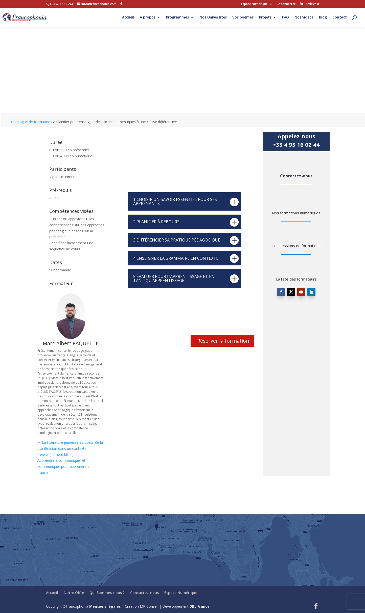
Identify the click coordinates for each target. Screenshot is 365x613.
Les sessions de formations (296, 245)
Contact (339, 17)
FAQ (285, 17)
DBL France (200, 606)
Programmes (177, 17)
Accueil (128, 17)
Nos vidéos (303, 17)
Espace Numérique (254, 4)
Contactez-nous (296, 176)
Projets (265, 17)
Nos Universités (213, 17)
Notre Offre (74, 592)
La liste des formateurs (296, 279)
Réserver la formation (223, 340)
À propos (147, 17)
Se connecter (286, 4)
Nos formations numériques (296, 212)
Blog (323, 17)
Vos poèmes (243, 17)
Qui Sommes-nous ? (107, 592)
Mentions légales (105, 606)
